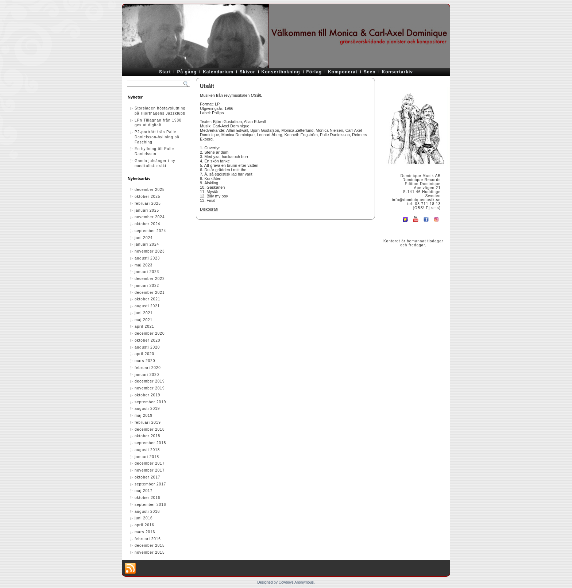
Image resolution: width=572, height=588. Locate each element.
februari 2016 (148, 539)
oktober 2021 (147, 299)
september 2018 (150, 443)
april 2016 (144, 525)
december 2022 (150, 279)
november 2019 (150, 388)
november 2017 (150, 470)
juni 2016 (144, 518)
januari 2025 (147, 210)
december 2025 (150, 190)
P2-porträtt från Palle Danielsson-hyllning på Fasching (157, 137)
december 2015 (150, 545)
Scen (370, 71)
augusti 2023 (147, 258)
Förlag (314, 71)
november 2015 (150, 552)
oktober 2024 (147, 224)
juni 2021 (144, 313)
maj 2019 (143, 416)
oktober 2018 (147, 436)
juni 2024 (144, 238)
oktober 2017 (147, 477)
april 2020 (144, 354)
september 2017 (150, 484)
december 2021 (150, 293)
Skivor (247, 71)
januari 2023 (147, 272)
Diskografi (209, 209)
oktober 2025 (147, 197)
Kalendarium (218, 71)
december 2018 (150, 429)
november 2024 (150, 217)
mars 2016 (145, 532)
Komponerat (343, 71)
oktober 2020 (147, 340)
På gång (187, 71)
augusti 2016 (147, 512)
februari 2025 (148, 203)
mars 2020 (145, 361)
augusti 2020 (147, 347)
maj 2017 (143, 491)
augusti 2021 (147, 306)
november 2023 (150, 251)
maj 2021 (143, 320)
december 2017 (150, 463)
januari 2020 (147, 375)
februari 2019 (148, 422)
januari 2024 (147, 244)
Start (165, 71)
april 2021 (144, 326)
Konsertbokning (281, 71)
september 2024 (150, 231)
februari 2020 (148, 368)
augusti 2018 (147, 450)
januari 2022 (147, 286)
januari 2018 (147, 457)
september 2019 (150, 402)
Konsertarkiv (397, 71)
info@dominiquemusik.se (416, 200)
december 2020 (150, 333)
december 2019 (150, 381)
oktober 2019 (147, 395)
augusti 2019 (147, 409)
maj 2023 (143, 265)
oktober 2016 (147, 498)
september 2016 (150, 505)
